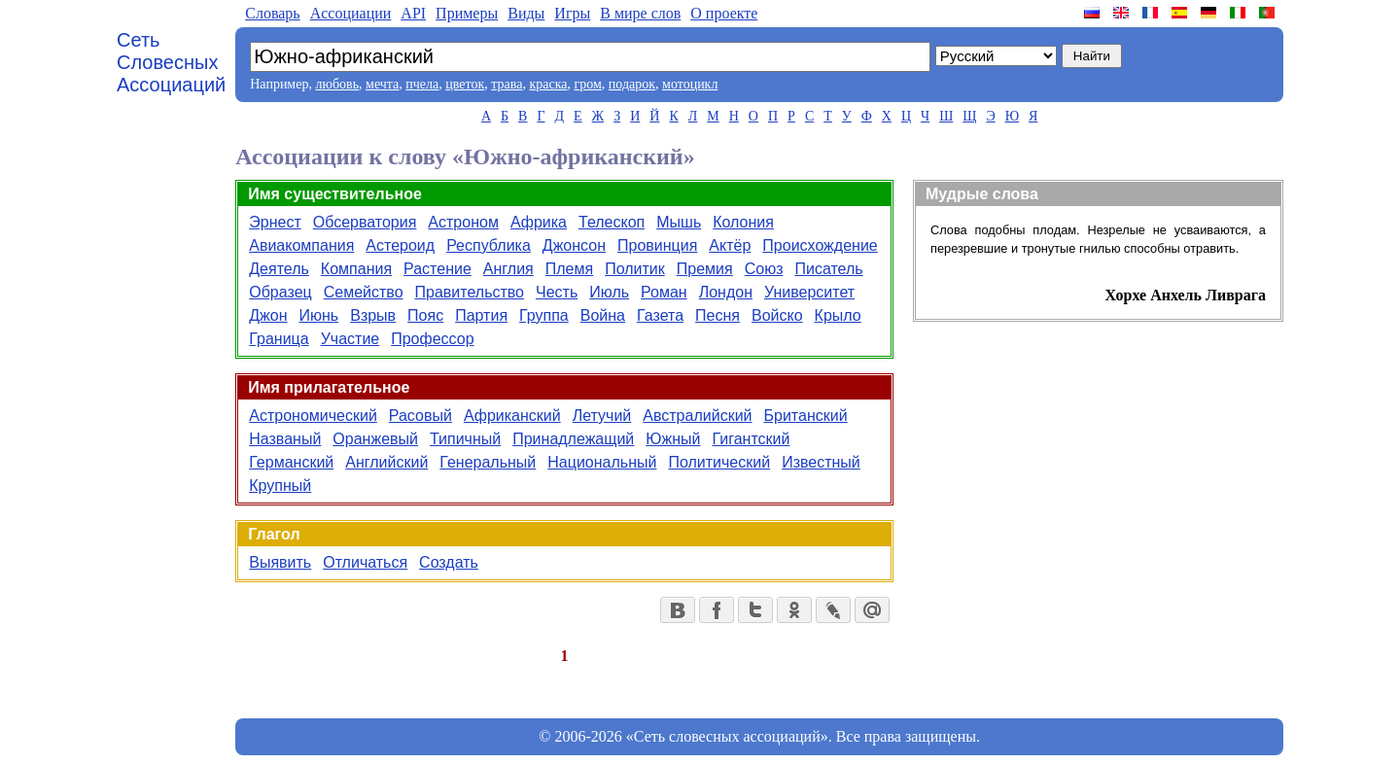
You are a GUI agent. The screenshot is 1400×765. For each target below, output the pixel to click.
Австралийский (697, 415)
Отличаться (365, 562)
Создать (448, 562)
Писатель (828, 269)
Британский (806, 415)
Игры (572, 13)
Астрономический (313, 415)
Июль (609, 292)
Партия (481, 315)
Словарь (272, 13)
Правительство (469, 292)
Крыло (838, 315)
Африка (538, 222)
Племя (569, 269)
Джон (268, 315)
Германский (291, 462)
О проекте (723, 13)
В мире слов (640, 13)
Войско (777, 315)
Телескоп (611, 222)
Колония (743, 222)
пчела (421, 84)
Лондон (725, 292)
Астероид (400, 245)
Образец (280, 292)
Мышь (678, 222)
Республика (488, 245)
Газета (660, 315)
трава (506, 84)
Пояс (425, 315)
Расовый (420, 415)
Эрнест (274, 222)
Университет (809, 292)
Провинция (657, 245)
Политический (719, 462)
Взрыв (373, 315)
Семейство (363, 292)
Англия (508, 269)
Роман (664, 292)
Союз (764, 269)
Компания (356, 269)
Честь (557, 292)
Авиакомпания (301, 245)
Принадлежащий (573, 439)
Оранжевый (375, 439)
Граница (278, 338)
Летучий (602, 415)
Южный (673, 439)
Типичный (465, 439)
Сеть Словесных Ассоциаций (171, 62)
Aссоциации (351, 13)
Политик (635, 269)
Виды (526, 13)
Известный (821, 462)
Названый (285, 439)
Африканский (512, 415)
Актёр (730, 245)
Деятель (279, 269)
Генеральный (487, 462)
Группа (544, 315)
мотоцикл (690, 84)
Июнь (319, 315)
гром (587, 84)
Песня (717, 315)
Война (602, 315)
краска (548, 84)
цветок (464, 84)
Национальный (601, 462)
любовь (337, 84)
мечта (382, 84)
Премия (705, 269)
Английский (386, 462)
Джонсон (574, 245)
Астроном (463, 222)
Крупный (280, 485)
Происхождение (819, 245)
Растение (437, 269)
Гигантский (750, 439)
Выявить (280, 562)
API (413, 13)
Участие (350, 338)
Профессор (432, 338)
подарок (632, 84)
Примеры (467, 13)
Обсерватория (365, 222)
